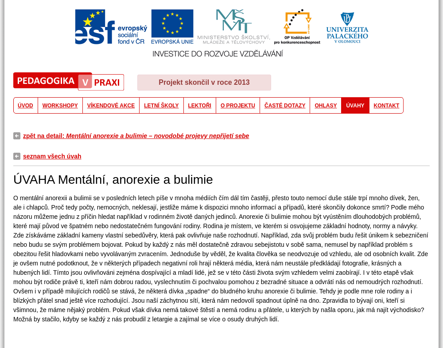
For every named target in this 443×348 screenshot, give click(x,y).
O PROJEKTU (238, 106)
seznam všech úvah (52, 156)
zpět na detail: (136, 135)
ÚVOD (25, 106)
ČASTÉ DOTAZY (284, 106)
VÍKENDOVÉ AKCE (111, 106)
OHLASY (326, 106)
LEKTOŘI (199, 106)
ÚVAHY (355, 106)
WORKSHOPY (60, 106)
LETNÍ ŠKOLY (161, 106)
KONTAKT (387, 106)
